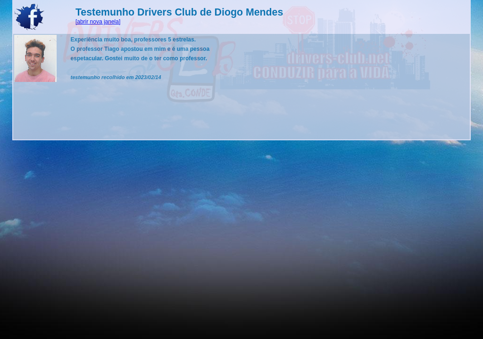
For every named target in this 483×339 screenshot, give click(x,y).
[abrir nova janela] (97, 21)
